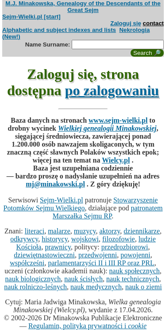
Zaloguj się (125, 23)
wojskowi (85, 239)
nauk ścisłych (83, 279)
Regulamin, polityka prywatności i (87, 326)
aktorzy (109, 231)
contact (153, 23)
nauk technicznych (132, 279)
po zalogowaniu (112, 90)
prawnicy (58, 247)
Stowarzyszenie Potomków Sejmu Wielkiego (81, 204)
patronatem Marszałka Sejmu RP (108, 212)
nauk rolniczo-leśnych (35, 287)
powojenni (135, 255)
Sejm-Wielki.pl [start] (31, 16)
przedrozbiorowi (124, 247)
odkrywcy (24, 239)
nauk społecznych (134, 271)
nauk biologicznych (33, 279)
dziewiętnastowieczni (44, 255)
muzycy (85, 231)
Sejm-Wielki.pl (61, 200)
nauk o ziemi (143, 287)
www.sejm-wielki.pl (118, 120)
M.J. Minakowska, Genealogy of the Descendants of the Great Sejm (82, 6)
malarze (59, 231)
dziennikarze (142, 231)
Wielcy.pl (116, 160)
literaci (34, 231)
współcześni (27, 263)
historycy (55, 239)
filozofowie (118, 239)
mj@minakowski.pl (55, 184)
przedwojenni (97, 255)
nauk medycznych (96, 287)
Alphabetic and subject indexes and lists (59, 30)
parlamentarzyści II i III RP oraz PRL (101, 263)
